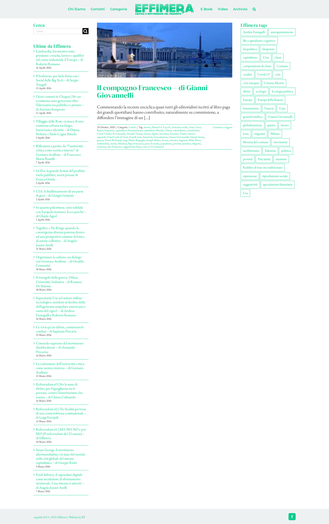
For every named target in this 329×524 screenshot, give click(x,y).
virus (145, 146)
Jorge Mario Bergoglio (134, 140)
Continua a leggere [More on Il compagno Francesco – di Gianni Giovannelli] (222, 127)
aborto (147, 127)
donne (147, 133)
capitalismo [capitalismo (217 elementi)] (250, 57)
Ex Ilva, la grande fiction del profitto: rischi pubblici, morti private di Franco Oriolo (60, 175)
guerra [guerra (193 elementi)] (271, 125)
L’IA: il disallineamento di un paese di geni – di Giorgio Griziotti (59, 193)
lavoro (165, 140)
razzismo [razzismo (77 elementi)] (281, 159)
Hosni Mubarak (113, 140)
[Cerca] (85, 31)
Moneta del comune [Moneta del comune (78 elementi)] (255, 142)
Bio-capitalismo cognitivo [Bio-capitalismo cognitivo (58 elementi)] (259, 40)
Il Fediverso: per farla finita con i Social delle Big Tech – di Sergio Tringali (57, 80)
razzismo (186, 143)
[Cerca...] (57, 31)
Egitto (155, 133)
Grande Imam (197, 137)
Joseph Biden (154, 140)
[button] (254, 9)
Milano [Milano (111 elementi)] (275, 133)
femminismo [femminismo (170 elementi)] (251, 108)
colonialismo (179, 130)
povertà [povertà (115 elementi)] (247, 159)
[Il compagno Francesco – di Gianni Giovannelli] (164, 50)
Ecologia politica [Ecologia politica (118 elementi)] (282, 91)
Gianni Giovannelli (179, 137)
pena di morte (152, 143)
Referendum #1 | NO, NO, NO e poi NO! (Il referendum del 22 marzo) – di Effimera (61, 433)
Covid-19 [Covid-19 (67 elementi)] (263, 74)
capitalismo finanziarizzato (129, 130)
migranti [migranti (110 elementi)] (259, 133)
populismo (166, 143)
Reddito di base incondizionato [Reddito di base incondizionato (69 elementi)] (262, 167)
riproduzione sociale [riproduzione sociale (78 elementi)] (275, 176)
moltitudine (103, 143)
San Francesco (114, 146)
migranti (183, 140)
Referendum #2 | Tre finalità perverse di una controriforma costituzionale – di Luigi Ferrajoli (61, 413)
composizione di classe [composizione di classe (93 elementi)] (257, 66)
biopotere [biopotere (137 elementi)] (268, 49)
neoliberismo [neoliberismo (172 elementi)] (251, 150)
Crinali (132, 127)
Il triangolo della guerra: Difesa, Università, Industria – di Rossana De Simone (59, 281)
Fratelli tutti (135, 137)
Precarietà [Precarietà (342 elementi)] (264, 159)
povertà (177, 143)
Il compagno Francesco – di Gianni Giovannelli (152, 91)
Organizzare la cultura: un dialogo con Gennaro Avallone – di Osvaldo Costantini (60, 261)
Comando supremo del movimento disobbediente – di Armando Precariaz (59, 347)
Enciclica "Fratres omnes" (182, 133)
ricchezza (101, 146)
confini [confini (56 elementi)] (247, 74)
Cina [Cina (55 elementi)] (266, 57)
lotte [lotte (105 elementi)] (246, 133)
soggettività (129, 146)
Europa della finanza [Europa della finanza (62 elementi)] (270, 99)
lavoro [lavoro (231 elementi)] (285, 125)
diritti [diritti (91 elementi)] (246, 91)
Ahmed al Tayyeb (161, 127)
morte (114, 143)
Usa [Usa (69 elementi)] (245, 193)
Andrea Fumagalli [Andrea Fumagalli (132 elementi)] (254, 32)
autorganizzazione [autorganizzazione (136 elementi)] (282, 32)
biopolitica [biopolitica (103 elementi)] (250, 49)
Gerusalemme (161, 137)
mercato (173, 140)
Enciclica (163, 133)
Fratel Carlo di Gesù (117, 137)
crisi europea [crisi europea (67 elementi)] (251, 83)
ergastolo (101, 137)
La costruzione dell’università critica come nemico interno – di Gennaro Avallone (60, 368)
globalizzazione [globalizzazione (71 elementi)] (252, 125)
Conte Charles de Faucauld (111, 133)
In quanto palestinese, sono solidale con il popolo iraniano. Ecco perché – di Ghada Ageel (61, 211)
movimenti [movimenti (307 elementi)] (280, 142)
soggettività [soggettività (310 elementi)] (250, 184)
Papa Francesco (136, 143)
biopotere (109, 130)
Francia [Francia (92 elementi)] (269, 108)
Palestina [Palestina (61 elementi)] (270, 150)
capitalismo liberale (153, 130)
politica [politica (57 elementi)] (286, 150)
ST (83, 517)
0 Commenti (157, 146)
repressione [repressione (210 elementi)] (250, 176)
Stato (138, 146)
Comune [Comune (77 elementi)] (282, 66)
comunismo (193, 130)
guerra (100, 140)
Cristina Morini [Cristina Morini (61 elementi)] (274, 83)
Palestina (122, 143)
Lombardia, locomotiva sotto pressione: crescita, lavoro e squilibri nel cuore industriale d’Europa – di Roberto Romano (60, 57)
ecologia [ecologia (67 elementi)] (261, 91)
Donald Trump (135, 133)
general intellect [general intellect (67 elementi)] (253, 116)
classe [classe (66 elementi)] (277, 57)
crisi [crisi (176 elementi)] (277, 74)
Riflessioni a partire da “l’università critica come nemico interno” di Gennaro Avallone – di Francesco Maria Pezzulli (59, 152)
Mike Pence (195, 140)
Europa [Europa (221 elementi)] (247, 99)
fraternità (147, 137)
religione (196, 143)
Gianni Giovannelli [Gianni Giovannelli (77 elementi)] (280, 116)
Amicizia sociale (180, 127)
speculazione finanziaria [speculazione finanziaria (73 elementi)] (277, 184)
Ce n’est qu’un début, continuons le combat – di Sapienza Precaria (60, 329)
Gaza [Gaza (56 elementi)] (282, 108)
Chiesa (168, 130)
